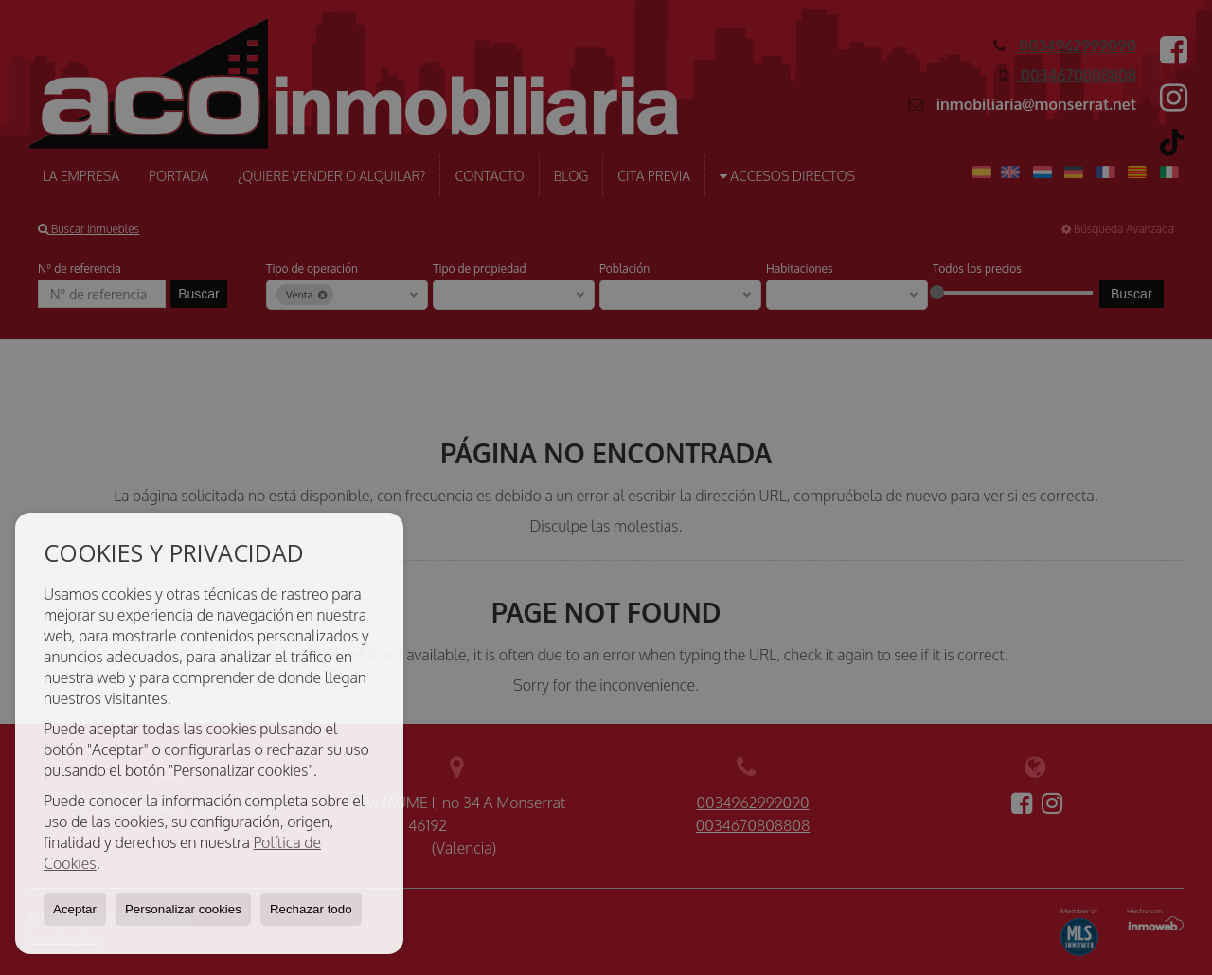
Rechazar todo (311, 909)
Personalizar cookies (183, 909)
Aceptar (75, 909)
